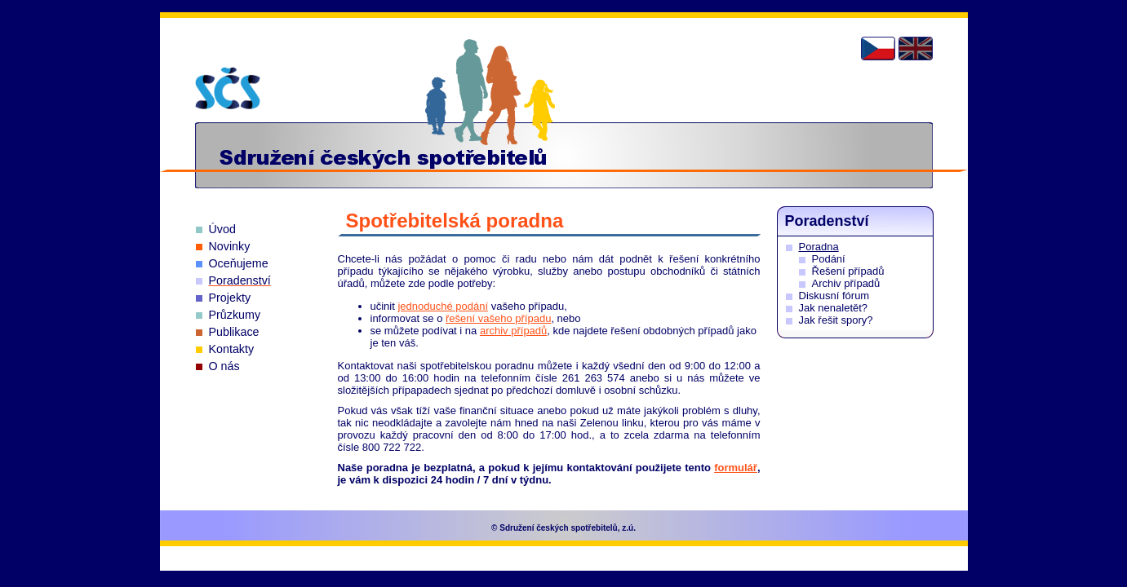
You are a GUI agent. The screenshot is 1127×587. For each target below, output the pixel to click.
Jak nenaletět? (833, 308)
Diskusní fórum (834, 295)
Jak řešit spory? (836, 320)
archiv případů (513, 330)
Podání (828, 259)
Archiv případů (846, 283)
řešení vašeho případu (498, 318)
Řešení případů (848, 271)
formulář (735, 467)
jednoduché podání (442, 306)
